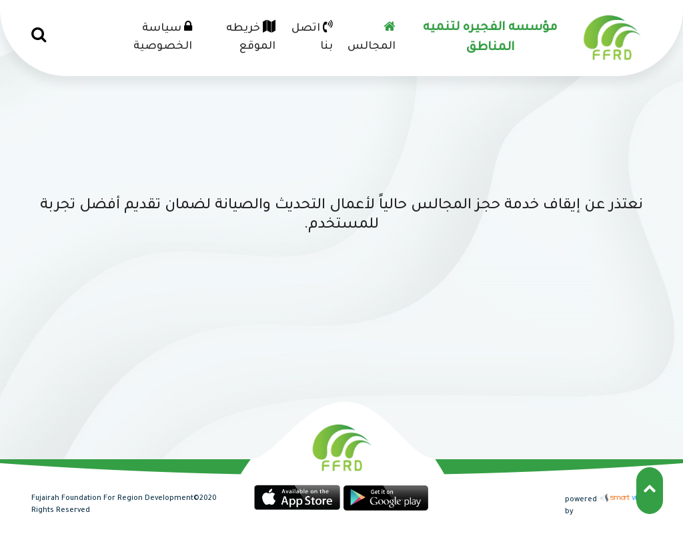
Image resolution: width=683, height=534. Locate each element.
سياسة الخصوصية (162, 36)
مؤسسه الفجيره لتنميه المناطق (490, 38)
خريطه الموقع (250, 36)
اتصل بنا (312, 36)
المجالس (372, 36)
